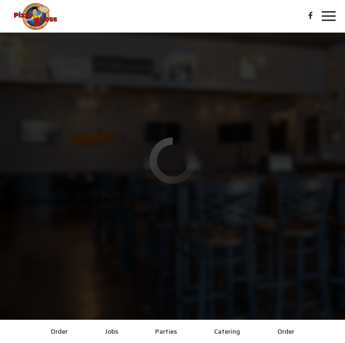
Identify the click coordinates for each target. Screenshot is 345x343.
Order (59, 331)
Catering (227, 331)
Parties (166, 331)
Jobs (111, 331)
